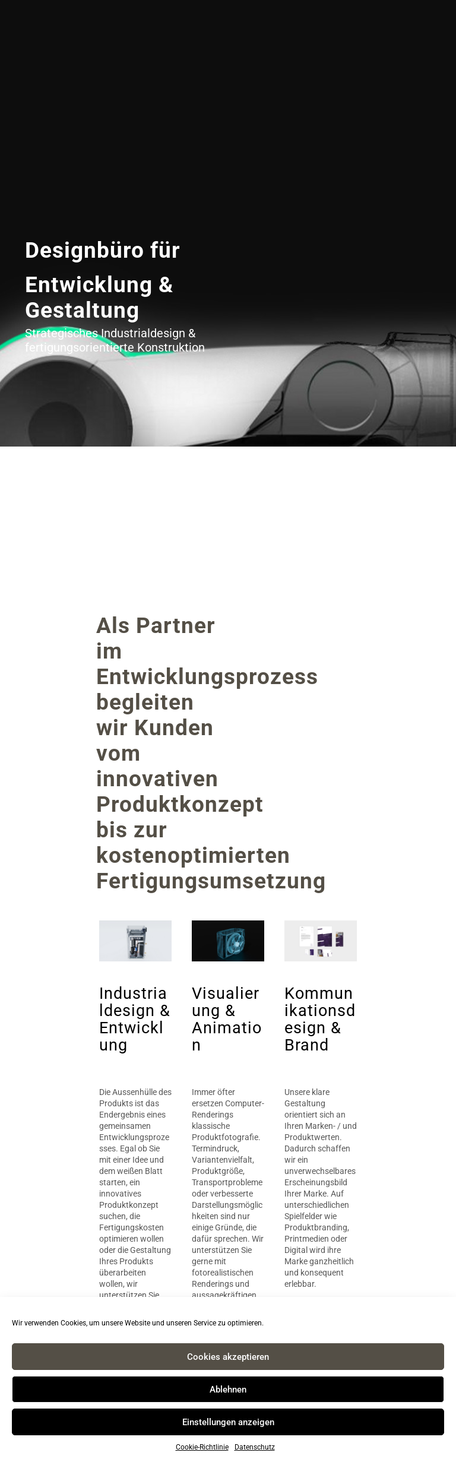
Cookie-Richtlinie (202, 1447)
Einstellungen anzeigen (228, 1422)
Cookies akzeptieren (228, 1357)
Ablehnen (228, 1389)
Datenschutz (255, 1447)
